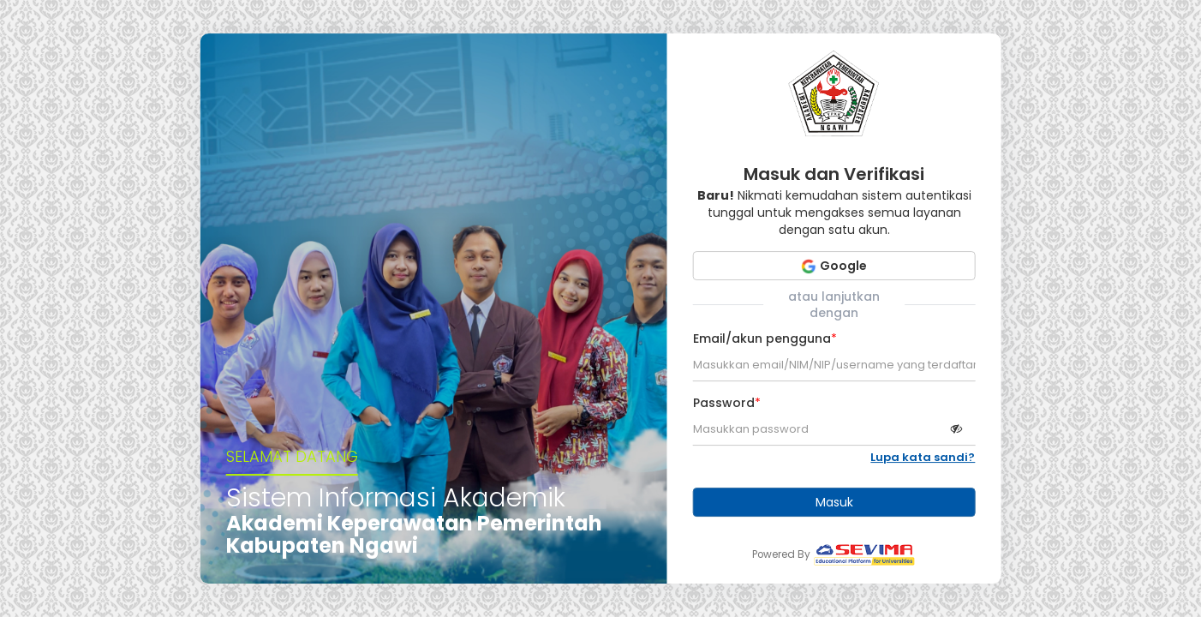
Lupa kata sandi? (922, 457)
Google (834, 265)
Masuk (834, 502)
